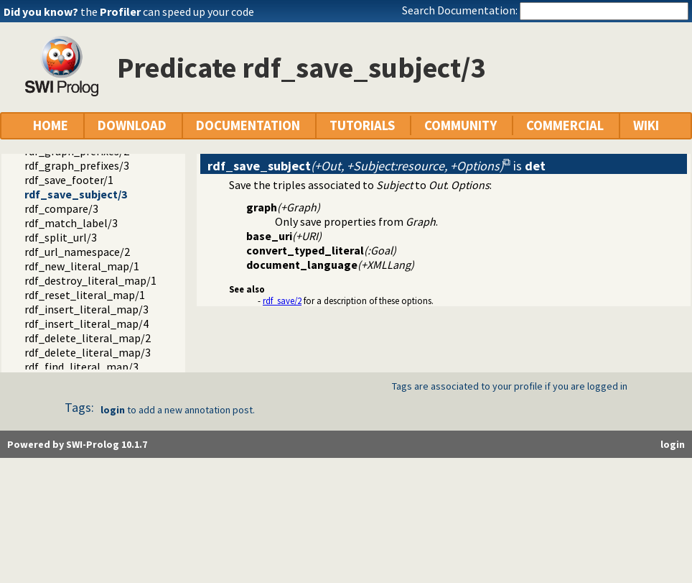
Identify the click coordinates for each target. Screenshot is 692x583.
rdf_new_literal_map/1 (81, 266)
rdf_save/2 (282, 300)
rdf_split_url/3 (60, 237)
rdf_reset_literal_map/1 (84, 295)
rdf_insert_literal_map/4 (86, 323)
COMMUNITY (460, 125)
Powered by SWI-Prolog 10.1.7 (77, 444)
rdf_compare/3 (61, 208)
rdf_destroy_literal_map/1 (90, 280)
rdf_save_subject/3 (75, 194)
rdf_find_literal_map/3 (81, 366)
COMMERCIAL (565, 125)
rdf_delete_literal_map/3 (87, 352)
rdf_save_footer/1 (68, 180)
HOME (50, 125)
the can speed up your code (167, 11)
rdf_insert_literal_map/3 (86, 309)
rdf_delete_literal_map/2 (87, 338)
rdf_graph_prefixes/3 (76, 165)
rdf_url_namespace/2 (77, 251)
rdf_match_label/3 (71, 223)
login (112, 409)
